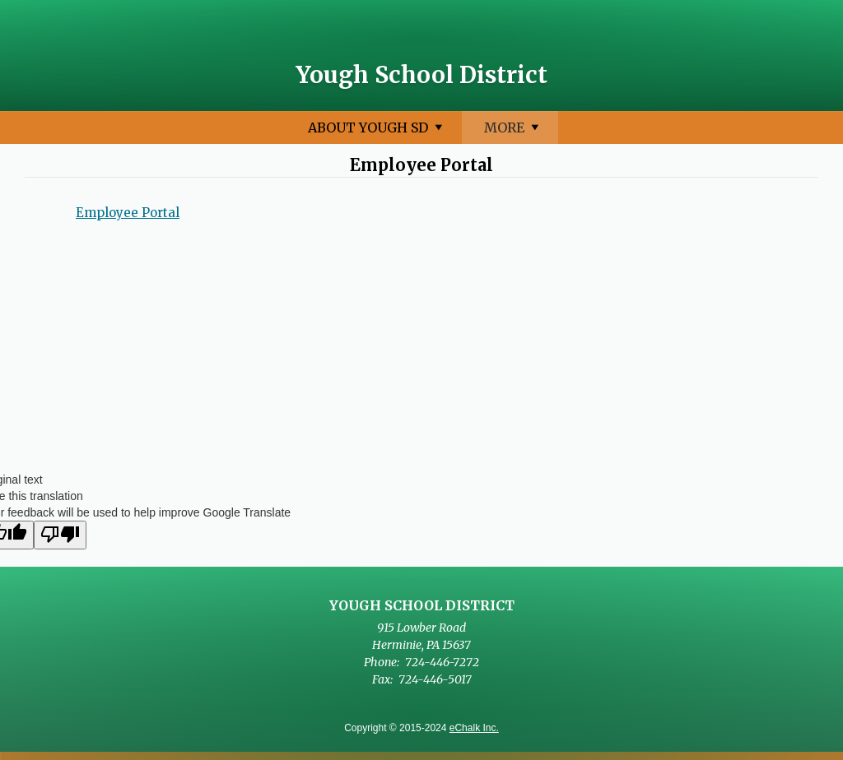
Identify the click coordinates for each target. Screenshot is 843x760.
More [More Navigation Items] (732, 130)
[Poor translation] (60, 535)
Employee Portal (127, 212)
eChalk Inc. (474, 728)
